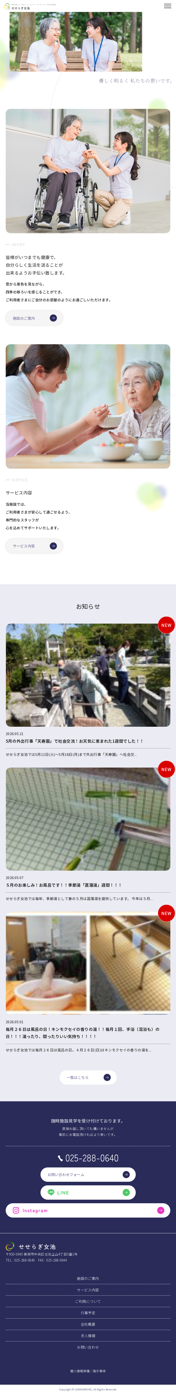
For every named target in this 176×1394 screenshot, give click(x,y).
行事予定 (88, 1312)
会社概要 (88, 1324)
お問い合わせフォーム (89, 1174)
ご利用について (88, 1301)
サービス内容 (35, 546)
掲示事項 (99, 1371)
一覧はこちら (89, 1077)
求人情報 (88, 1335)
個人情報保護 (80, 1371)
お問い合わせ (88, 1347)
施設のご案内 (35, 318)
